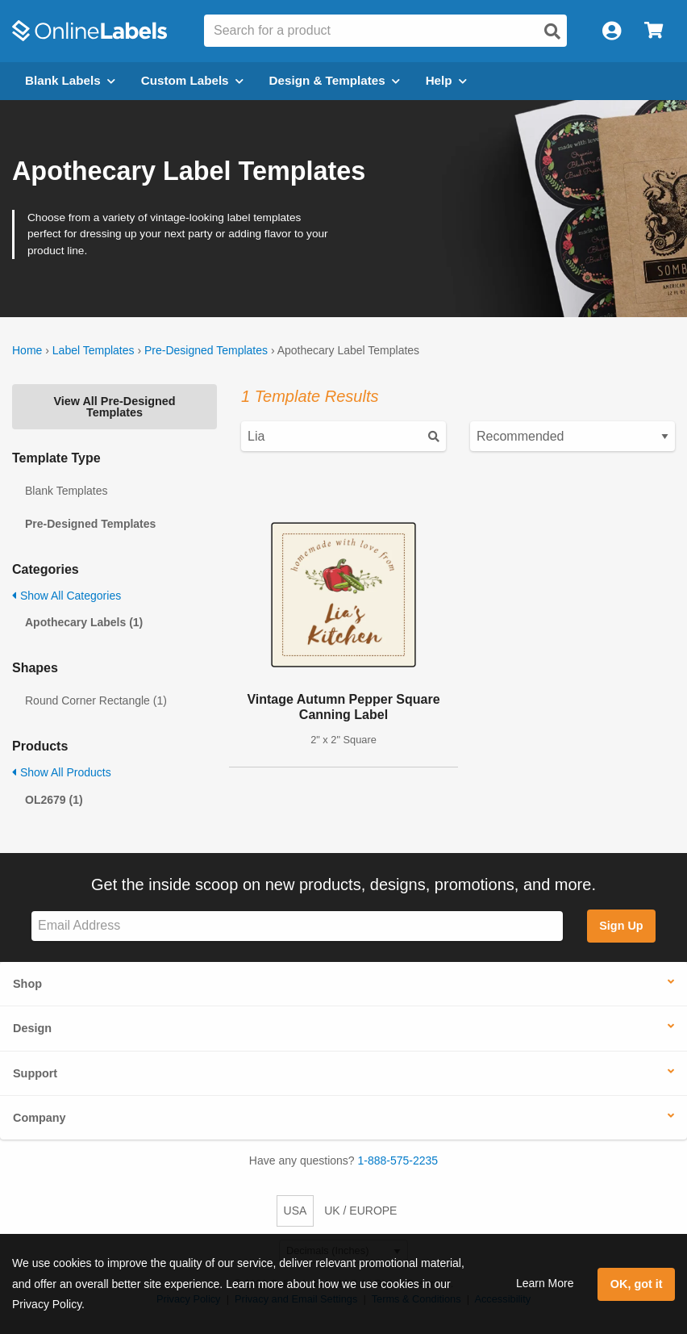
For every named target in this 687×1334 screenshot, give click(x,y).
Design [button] (32, 1028)
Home (27, 350)
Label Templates (93, 350)
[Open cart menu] (653, 31)
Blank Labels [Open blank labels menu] (70, 80)
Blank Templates (66, 490)
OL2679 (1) (54, 799)
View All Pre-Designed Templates (114, 407)
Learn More (545, 1283)
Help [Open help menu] (446, 80)
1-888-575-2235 (398, 1160)
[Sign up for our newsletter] (297, 926)
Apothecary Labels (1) (84, 622)
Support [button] (35, 1073)
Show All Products (61, 772)
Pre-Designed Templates (206, 350)
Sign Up (621, 925)
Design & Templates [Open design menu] (334, 80)
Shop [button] (27, 983)
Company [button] (39, 1117)
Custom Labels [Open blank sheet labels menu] (192, 80)
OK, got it (636, 1284)
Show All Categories (66, 595)
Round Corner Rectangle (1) (96, 700)
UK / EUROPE (360, 1210)
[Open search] (552, 31)
